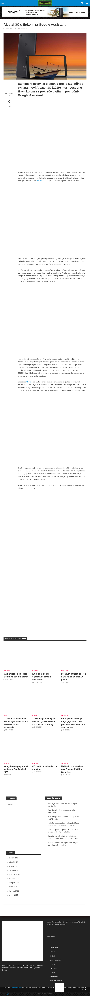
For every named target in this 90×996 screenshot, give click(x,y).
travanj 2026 (14, 858)
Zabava (52, 964)
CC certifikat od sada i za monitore (44, 767)
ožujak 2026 (13, 862)
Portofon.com (17, 987)
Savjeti (52, 956)
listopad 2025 (14, 883)
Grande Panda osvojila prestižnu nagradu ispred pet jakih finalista (63, 843)
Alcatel (39, 180)
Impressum (51, 936)
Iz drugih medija (56, 981)
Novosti (7, 671)
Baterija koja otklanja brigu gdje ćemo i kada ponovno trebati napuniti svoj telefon (73, 722)
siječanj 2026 (14, 870)
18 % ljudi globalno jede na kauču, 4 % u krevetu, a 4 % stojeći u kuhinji (44, 721)
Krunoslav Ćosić (22, 28)
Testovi (52, 972)
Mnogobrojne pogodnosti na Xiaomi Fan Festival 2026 (16, 769)
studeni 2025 (14, 878)
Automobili (54, 977)
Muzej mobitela (55, 960)
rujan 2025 (13, 887)
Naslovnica (54, 948)
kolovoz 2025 (14, 891)
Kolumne (53, 968)
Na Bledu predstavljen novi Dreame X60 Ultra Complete (72, 769)
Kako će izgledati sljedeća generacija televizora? (41, 677)
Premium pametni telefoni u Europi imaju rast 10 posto (73, 677)
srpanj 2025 (13, 895)
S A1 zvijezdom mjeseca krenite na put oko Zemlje (16, 675)
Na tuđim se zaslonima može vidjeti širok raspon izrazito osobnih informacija (16, 722)
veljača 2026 (13, 866)
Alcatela (29, 382)
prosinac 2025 (14, 874)
